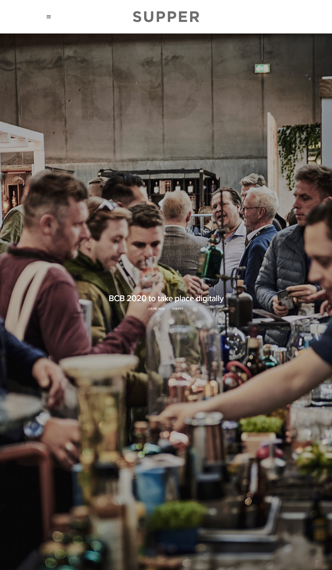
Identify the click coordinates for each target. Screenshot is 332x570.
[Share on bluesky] (177, 480)
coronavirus (163, 320)
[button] (48, 16)
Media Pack (91, 545)
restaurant (104, 327)
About (70, 545)
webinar (186, 327)
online (85, 327)
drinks (200, 320)
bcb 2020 (142, 320)
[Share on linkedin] (166, 480)
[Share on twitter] (155, 480)
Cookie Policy (160, 545)
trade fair (126, 327)
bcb (128, 320)
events (215, 320)
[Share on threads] (160, 480)
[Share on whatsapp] (171, 480)
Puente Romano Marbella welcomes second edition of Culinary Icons (162, 431)
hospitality (235, 320)
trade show (149, 327)
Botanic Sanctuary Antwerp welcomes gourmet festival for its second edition (83, 438)
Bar (82, 320)
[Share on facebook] (149, 480)
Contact (136, 545)
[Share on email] (182, 480)
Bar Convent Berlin (93, 170)
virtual (169, 327)
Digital (183, 320)
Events (178, 100)
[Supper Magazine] (166, 17)
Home (54, 545)
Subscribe (115, 545)
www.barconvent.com (95, 299)
